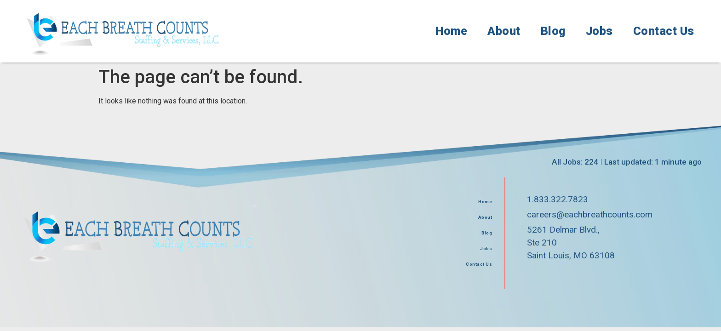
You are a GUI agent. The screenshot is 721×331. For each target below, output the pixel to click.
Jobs (599, 31)
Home (451, 31)
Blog (553, 31)
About (504, 31)
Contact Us (663, 31)
